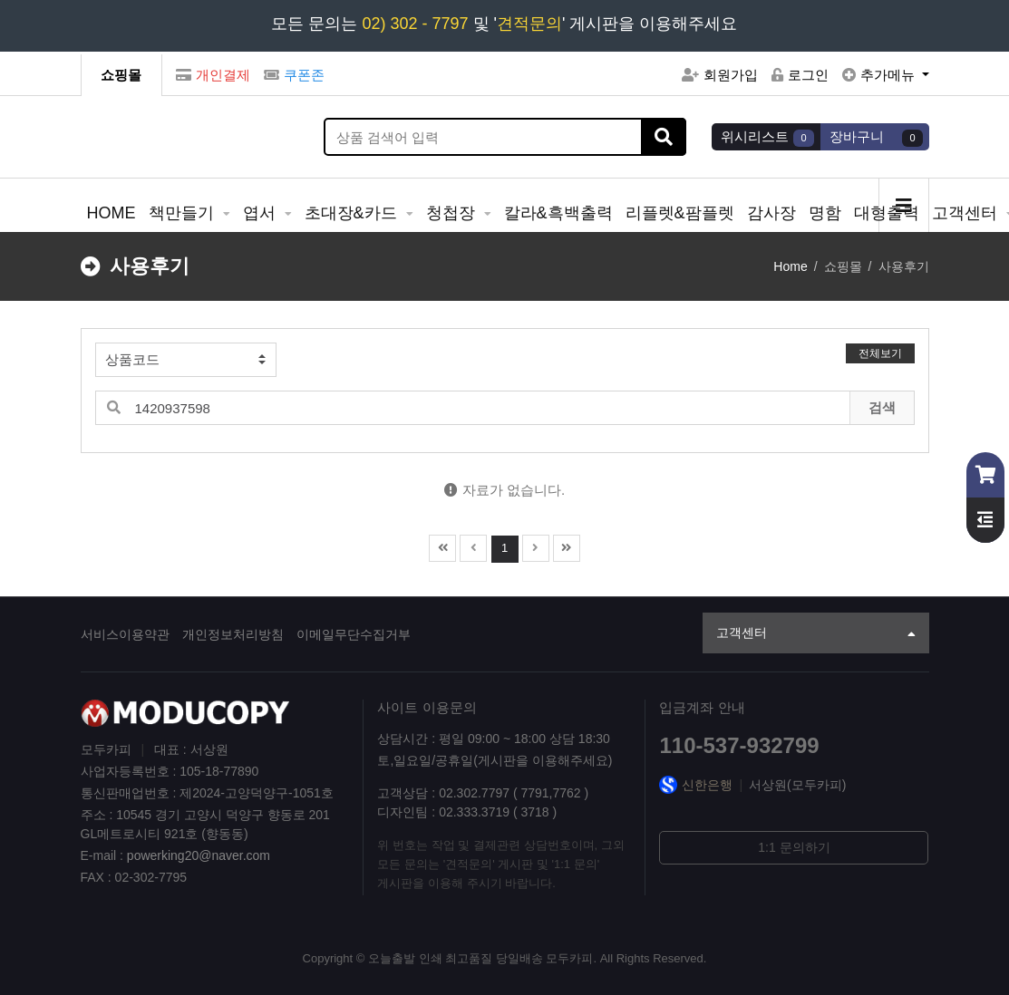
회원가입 (720, 74)
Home (790, 266)
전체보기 (880, 353)
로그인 (800, 74)
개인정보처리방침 (233, 634)
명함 (825, 213)
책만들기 (183, 213)
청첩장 (453, 213)
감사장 (771, 213)
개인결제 (213, 74)
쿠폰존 (294, 74)
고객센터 (816, 634)
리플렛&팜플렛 (680, 213)
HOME (111, 213)
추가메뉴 (880, 74)
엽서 (261, 213)
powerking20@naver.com (198, 855)
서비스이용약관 (125, 634)
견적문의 (529, 23)
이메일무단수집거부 (353, 634)
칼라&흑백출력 (558, 213)
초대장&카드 (353, 213)
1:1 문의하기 (794, 847)
